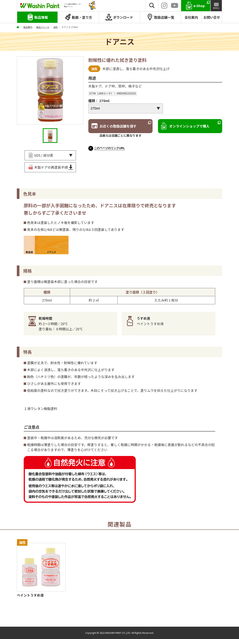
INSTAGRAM (164, 6)
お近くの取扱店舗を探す (118, 126)
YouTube (174, 5)
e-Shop (199, 5)
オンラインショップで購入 (189, 126)
